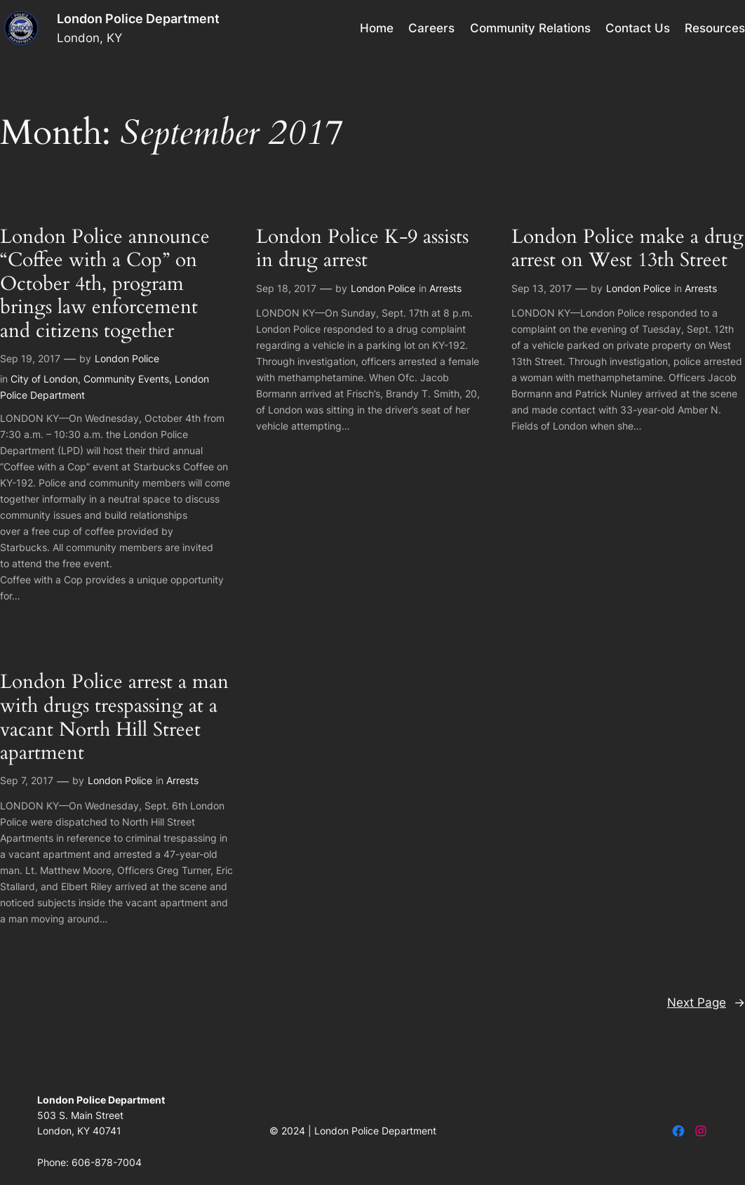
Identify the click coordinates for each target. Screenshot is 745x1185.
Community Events (126, 379)
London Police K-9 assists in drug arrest (362, 248)
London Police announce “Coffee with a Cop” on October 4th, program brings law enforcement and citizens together (105, 284)
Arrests (445, 288)
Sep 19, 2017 (30, 358)
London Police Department (138, 18)
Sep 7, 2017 (26, 780)
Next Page (706, 1002)
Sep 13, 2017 (541, 288)
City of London (44, 379)
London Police (127, 358)
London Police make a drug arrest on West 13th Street (627, 248)
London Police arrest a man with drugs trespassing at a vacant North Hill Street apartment (114, 717)
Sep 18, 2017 (286, 288)
